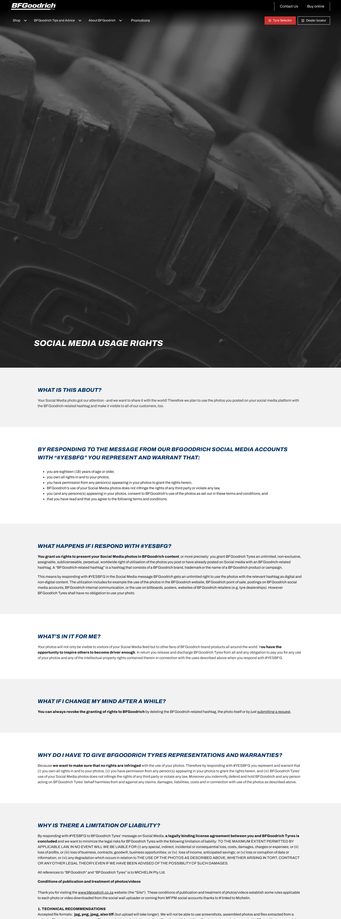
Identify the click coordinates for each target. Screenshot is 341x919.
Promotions (140, 20)
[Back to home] (33, 6)
